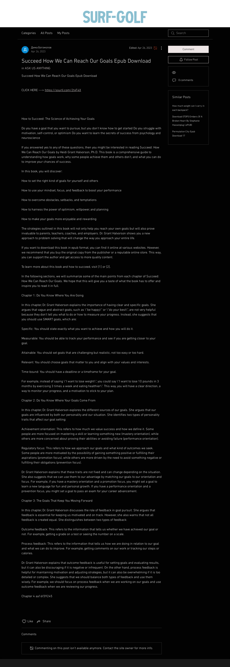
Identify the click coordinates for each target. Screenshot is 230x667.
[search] (188, 33)
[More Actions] (159, 48)
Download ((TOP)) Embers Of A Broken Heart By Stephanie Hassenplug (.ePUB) (187, 121)
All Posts (47, 33)
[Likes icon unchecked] (24, 621)
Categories (29, 33)
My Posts (63, 33)
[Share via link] (43, 621)
